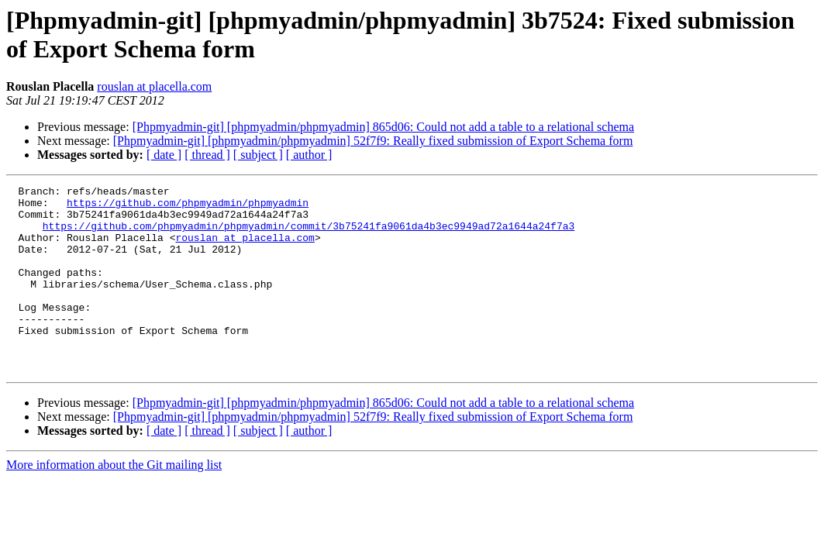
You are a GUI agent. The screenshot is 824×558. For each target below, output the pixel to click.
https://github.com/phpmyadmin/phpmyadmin (188, 207)
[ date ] (164, 154)
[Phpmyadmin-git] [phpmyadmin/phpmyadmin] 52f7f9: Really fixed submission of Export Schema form (373, 140)
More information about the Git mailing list (114, 501)
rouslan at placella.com (154, 86)
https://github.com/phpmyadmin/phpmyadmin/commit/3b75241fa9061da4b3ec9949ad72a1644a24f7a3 (308, 235)
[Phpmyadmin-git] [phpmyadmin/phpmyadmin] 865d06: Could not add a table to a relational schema (383, 126)
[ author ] (309, 154)
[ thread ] (207, 154)
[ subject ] (258, 154)
